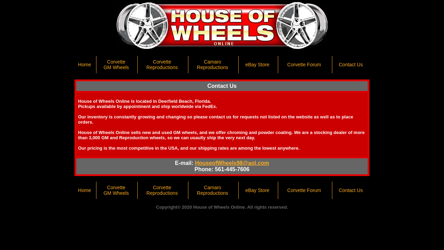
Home (84, 64)
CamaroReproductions (212, 64)
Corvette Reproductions (162, 64)
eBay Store (257, 64)
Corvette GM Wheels (116, 64)
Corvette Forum (304, 64)
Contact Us (351, 64)
